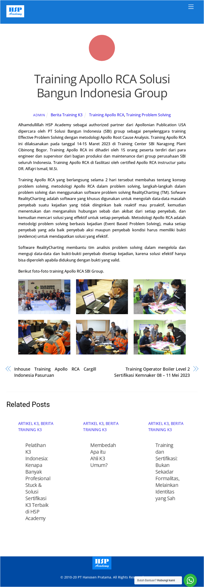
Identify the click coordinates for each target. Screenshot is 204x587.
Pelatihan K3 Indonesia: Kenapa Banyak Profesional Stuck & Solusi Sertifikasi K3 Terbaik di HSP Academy (37, 482)
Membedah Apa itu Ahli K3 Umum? (103, 455)
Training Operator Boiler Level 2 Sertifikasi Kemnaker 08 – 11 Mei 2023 (152, 372)
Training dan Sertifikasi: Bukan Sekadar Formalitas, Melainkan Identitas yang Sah (167, 472)
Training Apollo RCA (106, 114)
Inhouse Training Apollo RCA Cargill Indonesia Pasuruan (55, 372)
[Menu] (191, 6)
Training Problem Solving (148, 114)
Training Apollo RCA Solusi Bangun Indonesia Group (102, 86)
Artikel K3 (28, 423)
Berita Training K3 (66, 114)
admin (39, 115)
